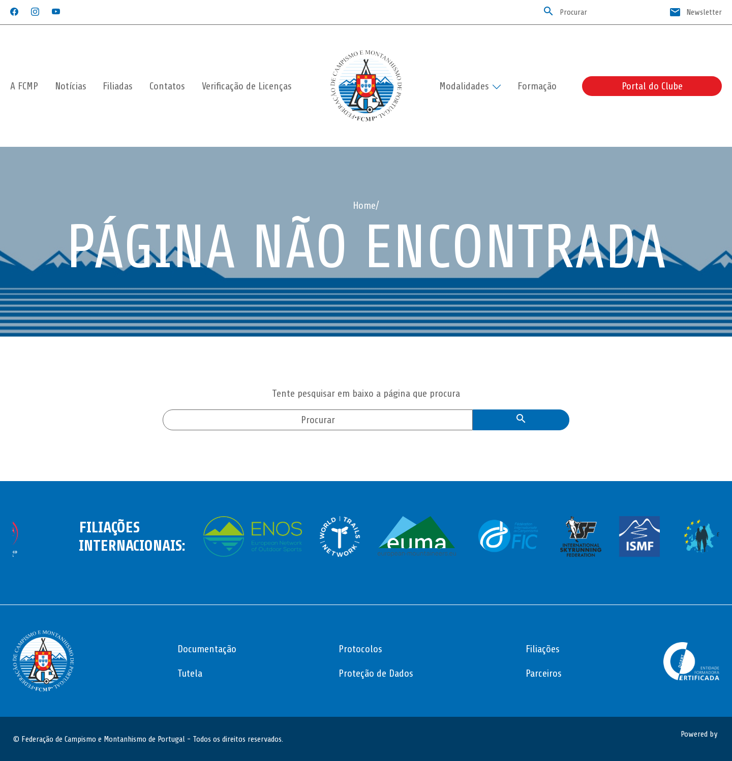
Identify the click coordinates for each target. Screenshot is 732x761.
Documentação (206, 649)
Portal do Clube (652, 86)
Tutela (189, 673)
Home (364, 205)
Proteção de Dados (376, 673)
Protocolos (360, 649)
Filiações (543, 649)
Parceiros (544, 673)
